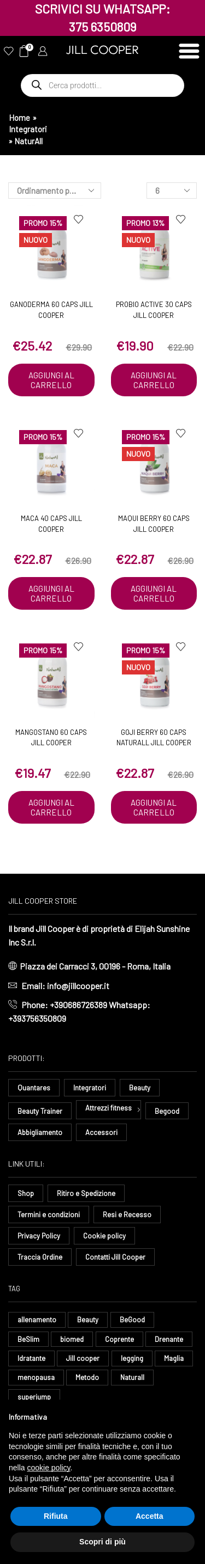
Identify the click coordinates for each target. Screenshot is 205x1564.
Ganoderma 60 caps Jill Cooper (51, 310)
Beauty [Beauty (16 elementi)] (87, 1319)
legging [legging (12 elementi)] (132, 1358)
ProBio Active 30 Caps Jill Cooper (154, 310)
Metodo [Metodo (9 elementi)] (87, 1377)
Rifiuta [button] (56, 1516)
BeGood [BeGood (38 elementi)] (132, 1319)
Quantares (33, 1087)
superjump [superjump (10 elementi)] (34, 1397)
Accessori (101, 1132)
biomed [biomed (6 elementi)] (72, 1339)
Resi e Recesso (127, 1214)
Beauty (139, 1087)
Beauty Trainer (39, 1111)
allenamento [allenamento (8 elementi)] (36, 1319)
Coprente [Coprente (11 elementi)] (119, 1339)
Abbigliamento (39, 1132)
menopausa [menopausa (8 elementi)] (36, 1377)
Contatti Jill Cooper (115, 1257)
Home (19, 117)
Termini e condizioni (48, 1214)
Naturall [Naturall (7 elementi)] (132, 1377)
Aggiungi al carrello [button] (51, 380)
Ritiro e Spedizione (86, 1193)
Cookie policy (104, 1235)
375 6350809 (103, 26)
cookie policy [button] (48, 1467)
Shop (25, 1193)
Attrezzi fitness (108, 1107)
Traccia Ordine (39, 1257)
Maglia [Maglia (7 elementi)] (174, 1358)
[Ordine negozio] (54, 190)
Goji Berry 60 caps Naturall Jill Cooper (153, 737)
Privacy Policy (38, 1235)
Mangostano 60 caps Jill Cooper (51, 737)
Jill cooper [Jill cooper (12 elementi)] (82, 1358)
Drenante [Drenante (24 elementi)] (169, 1339)
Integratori (28, 129)
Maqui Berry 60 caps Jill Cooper (154, 523)
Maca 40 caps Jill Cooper (51, 523)
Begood (167, 1111)
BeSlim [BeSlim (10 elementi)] (28, 1339)
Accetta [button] (149, 1516)
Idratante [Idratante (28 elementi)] (31, 1358)
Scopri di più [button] (102, 1541)
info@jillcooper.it (78, 985)
